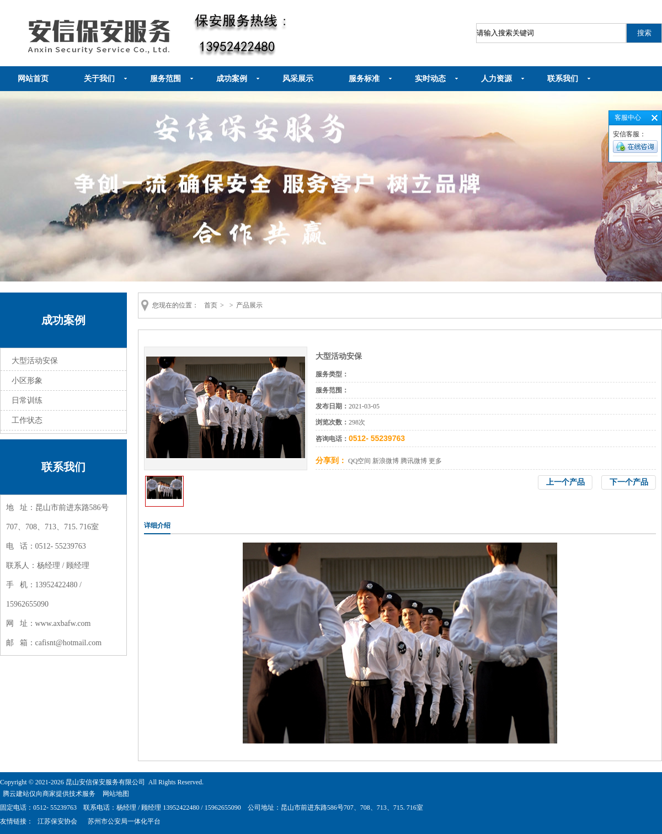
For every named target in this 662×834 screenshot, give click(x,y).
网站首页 (33, 79)
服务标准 (364, 79)
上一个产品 (565, 482)
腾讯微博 (414, 461)
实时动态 (430, 79)
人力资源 (496, 79)
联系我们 (562, 79)
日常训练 (27, 400)
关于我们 (99, 79)
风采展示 (297, 79)
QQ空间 (359, 461)
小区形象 (27, 380)
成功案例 (231, 79)
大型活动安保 (35, 361)
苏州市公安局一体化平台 (124, 821)
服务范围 (165, 79)
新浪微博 (385, 461)
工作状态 (27, 420)
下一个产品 (629, 482)
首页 (210, 305)
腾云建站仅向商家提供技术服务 (49, 794)
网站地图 (116, 794)
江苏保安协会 (57, 821)
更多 (435, 461)
